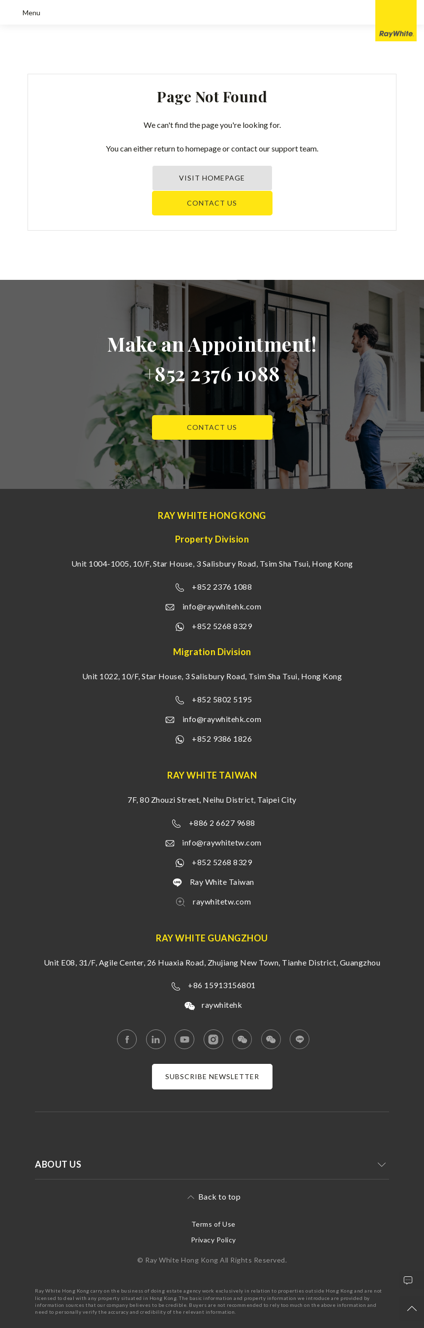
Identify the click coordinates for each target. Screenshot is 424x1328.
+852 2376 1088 (212, 373)
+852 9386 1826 (222, 738)
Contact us (212, 203)
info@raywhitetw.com (222, 842)
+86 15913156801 (222, 985)
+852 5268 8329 (222, 626)
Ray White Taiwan (222, 881)
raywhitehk (222, 1004)
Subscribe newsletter (212, 1076)
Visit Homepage (212, 178)
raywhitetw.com (222, 901)
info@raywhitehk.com (222, 606)
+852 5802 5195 (222, 699)
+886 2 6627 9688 (222, 822)
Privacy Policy (213, 1240)
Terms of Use (213, 1224)
